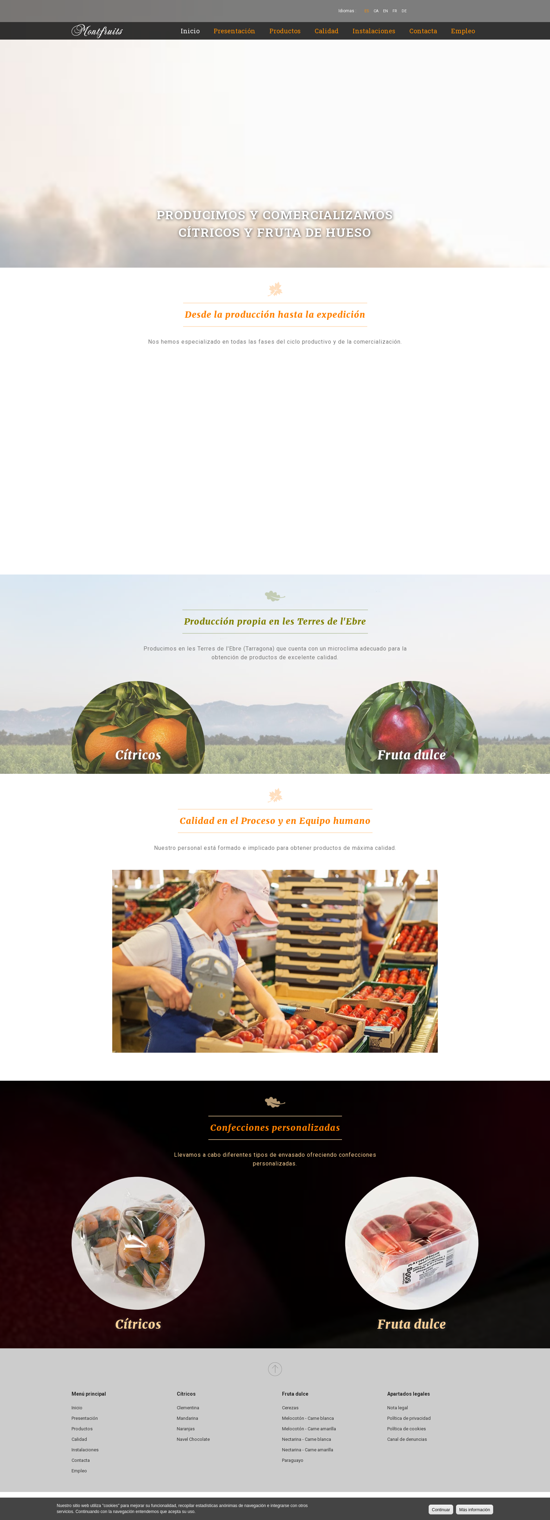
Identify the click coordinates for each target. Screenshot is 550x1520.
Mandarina (187, 1418)
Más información (474, 1509)
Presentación (234, 31)
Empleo (463, 31)
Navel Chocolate (193, 1439)
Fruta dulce (411, 755)
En (385, 11)
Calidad (326, 31)
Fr (395, 11)
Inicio (190, 31)
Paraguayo (292, 1460)
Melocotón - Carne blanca (308, 1418)
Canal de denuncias (407, 1439)
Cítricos (138, 755)
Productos (285, 31)
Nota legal (397, 1407)
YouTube (461, 11)
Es (366, 11)
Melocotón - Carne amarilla (309, 1428)
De (404, 11)
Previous (18, 247)
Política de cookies (406, 1428)
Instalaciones (374, 31)
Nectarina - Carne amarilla (307, 1449)
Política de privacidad (409, 1418)
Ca (376, 11)
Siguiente (531, 247)
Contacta (423, 31)
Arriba (275, 1369)
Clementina (188, 1407)
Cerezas (290, 1407)
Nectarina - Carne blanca (306, 1439)
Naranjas (186, 1428)
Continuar (441, 1509)
